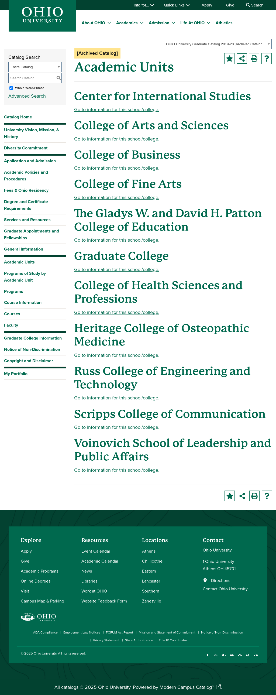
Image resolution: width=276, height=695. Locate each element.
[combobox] (218, 44)
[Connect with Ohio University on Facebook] (207, 657)
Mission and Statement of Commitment (167, 632)
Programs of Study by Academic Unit (25, 276)
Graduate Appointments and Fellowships (31, 234)
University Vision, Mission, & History (31, 133)
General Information (23, 249)
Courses (12, 314)
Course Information (23, 302)
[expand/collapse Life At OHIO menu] (209, 23)
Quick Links (177, 5)
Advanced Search (27, 96)
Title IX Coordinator (173, 640)
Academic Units (19, 262)
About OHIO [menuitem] (93, 23)
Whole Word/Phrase (29, 87)
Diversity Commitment (25, 148)
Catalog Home (18, 117)
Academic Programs (39, 571)
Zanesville (151, 601)
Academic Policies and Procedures (26, 175)
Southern (150, 591)
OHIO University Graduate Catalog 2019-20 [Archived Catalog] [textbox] (214, 44)
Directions (220, 580)
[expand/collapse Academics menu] (142, 23)
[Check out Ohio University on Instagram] (215, 657)
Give (230, 5)
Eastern (149, 571)
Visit (25, 591)
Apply (207, 5)
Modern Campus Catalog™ (187, 687)
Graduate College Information (33, 339)
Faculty (11, 325)
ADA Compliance (45, 632)
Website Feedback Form (104, 601)
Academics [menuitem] (127, 23)
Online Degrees (35, 581)
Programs (13, 291)
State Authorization (139, 640)
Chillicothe (152, 561)
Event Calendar (95, 551)
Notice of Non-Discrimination (32, 349)
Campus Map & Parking (42, 601)
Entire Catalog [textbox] (22, 67)
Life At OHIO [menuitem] (192, 23)
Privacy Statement (106, 640)
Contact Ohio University (225, 589)
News (86, 571)
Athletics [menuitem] (224, 23)
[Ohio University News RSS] (256, 657)
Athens (149, 551)
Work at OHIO (94, 591)
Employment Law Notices (81, 632)
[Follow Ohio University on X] (239, 657)
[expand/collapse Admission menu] (173, 23)
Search (254, 5)
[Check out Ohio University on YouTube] (231, 657)
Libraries (89, 581)
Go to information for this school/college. (116, 109)
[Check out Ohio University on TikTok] (247, 657)
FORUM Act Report (119, 632)
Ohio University (45, 653)
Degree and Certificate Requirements (26, 204)
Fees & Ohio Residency (26, 190)
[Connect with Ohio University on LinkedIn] (223, 657)
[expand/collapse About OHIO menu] (109, 23)
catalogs (69, 687)
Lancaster (151, 581)
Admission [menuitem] (159, 23)
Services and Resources (27, 220)
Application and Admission (30, 161)
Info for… (144, 5)
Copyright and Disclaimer (28, 361)
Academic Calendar (99, 561)
